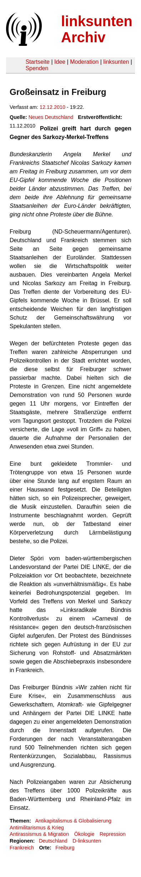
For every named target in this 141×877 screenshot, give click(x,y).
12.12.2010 (52, 107)
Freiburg (65, 847)
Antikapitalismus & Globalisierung (73, 821)
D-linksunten (86, 841)
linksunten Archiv (96, 29)
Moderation (84, 62)
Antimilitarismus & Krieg (37, 827)
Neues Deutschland (51, 117)
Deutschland (53, 841)
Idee (59, 62)
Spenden (36, 68)
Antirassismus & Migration (39, 834)
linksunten (116, 62)
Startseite (37, 62)
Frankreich (22, 847)
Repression (113, 834)
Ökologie (84, 834)
